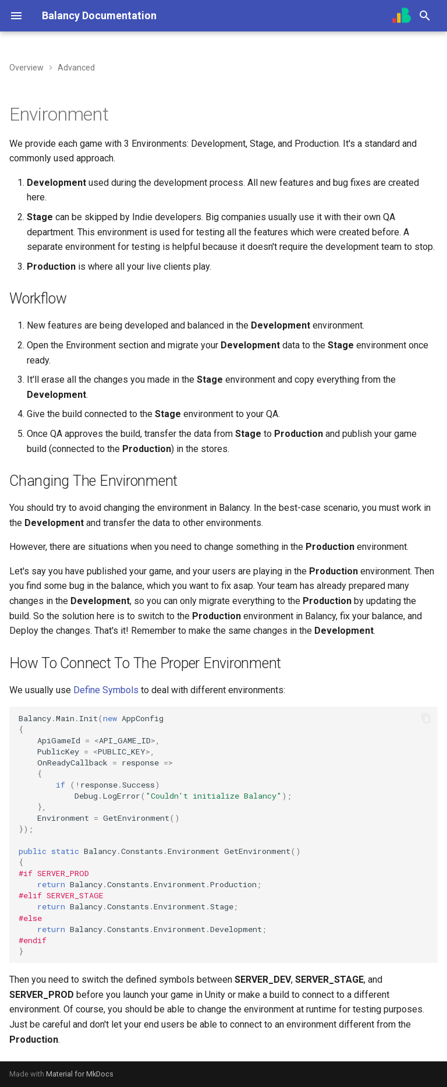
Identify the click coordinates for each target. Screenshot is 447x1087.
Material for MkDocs (79, 1074)
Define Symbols (106, 690)
